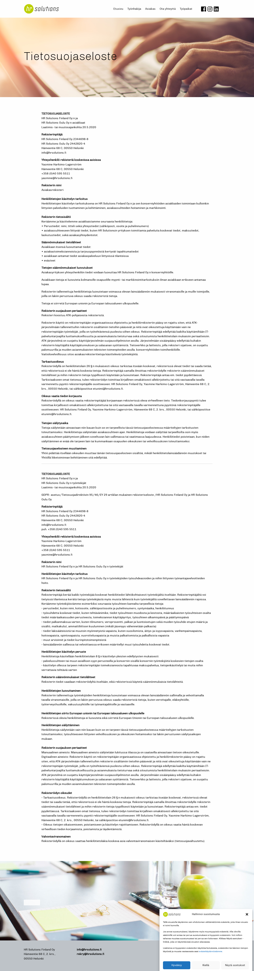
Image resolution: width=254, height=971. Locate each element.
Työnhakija (134, 8)
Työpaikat (186, 8)
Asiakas (150, 8)
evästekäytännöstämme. (211, 961)
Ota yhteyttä (168, 8)
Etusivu (118, 8)
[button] (247, 923)
